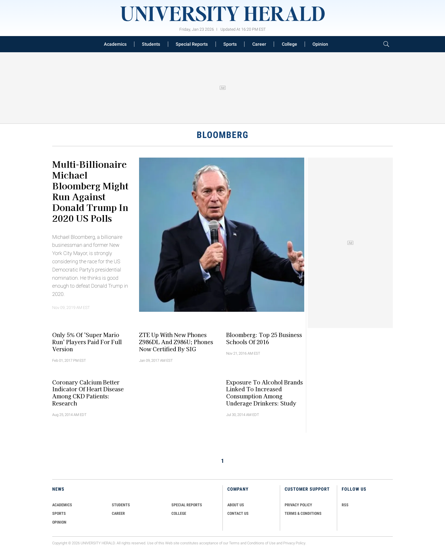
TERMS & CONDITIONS (303, 513)
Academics (115, 44)
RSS (345, 505)
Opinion (320, 44)
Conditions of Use (261, 543)
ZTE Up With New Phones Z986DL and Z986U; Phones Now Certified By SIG (176, 342)
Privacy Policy (294, 543)
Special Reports (192, 44)
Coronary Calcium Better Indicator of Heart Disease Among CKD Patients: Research (88, 392)
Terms (234, 543)
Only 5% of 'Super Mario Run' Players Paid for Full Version (87, 342)
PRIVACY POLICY (298, 505)
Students (151, 44)
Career (259, 44)
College (289, 44)
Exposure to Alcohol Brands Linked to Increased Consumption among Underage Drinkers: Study (264, 392)
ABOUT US (235, 505)
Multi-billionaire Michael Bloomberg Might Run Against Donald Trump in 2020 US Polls (90, 190)
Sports (230, 44)
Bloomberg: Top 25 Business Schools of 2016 (264, 338)
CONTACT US (238, 513)
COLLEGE (178, 513)
